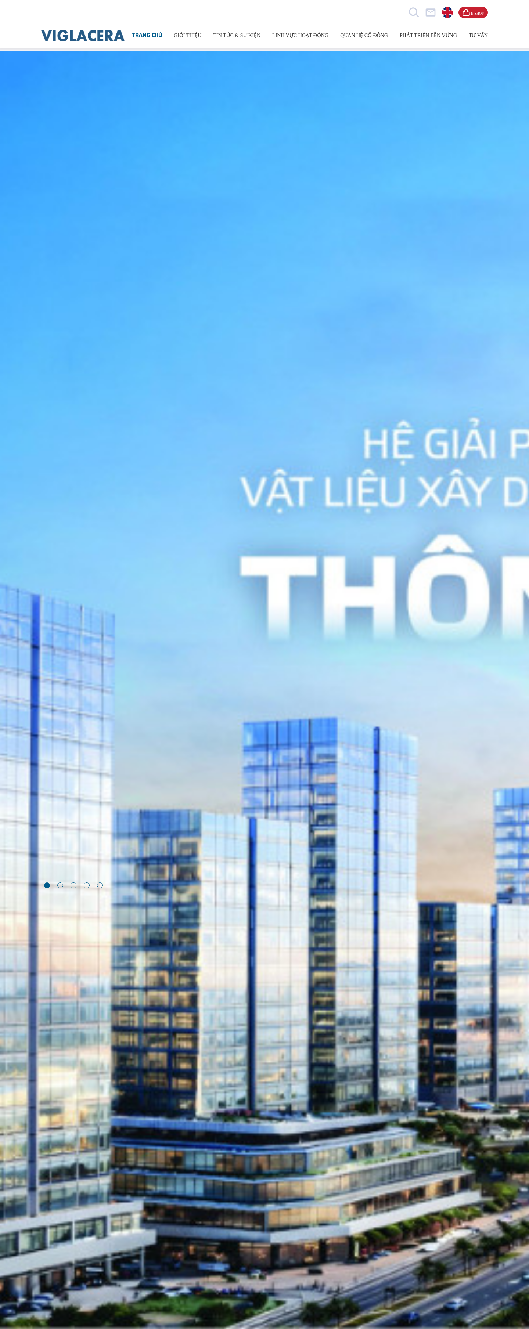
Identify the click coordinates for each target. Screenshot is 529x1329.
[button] (47, 885)
